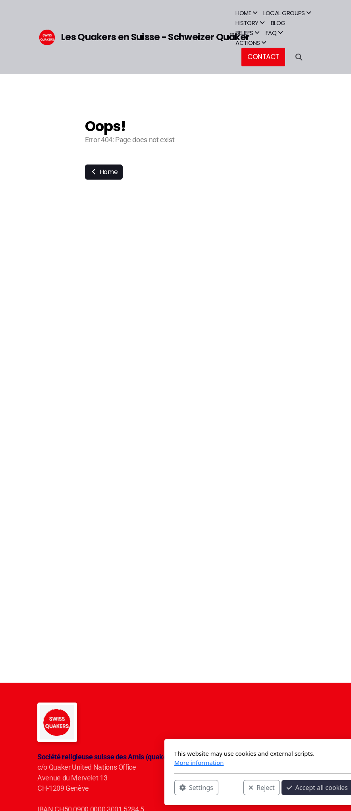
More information (111, 762)
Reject (173, 787)
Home (104, 171)
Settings (108, 787)
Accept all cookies (229, 787)
